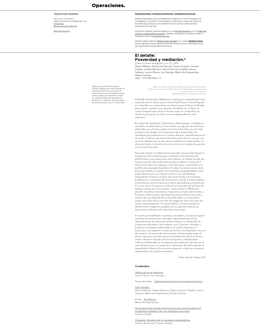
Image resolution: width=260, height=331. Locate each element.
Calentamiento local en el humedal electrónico (178, 281)
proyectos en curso (160, 36)
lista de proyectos (182, 31)
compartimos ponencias (184, 13)
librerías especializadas (167, 41)
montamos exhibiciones (162, 13)
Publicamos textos (143, 13)
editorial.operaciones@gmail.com (70, 21)
